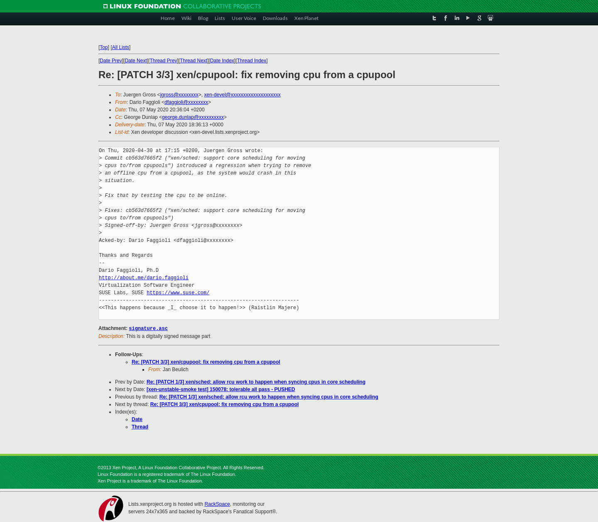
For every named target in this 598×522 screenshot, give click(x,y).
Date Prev (111, 61)
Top (104, 47)
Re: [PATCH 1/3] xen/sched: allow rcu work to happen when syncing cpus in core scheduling (256, 381)
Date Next (136, 61)
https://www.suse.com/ (178, 292)
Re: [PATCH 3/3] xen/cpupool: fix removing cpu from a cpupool (206, 361)
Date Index (222, 61)
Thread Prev (163, 61)
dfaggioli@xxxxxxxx (186, 102)
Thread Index (252, 61)
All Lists (120, 47)
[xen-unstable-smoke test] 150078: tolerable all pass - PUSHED (221, 389)
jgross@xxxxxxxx (179, 95)
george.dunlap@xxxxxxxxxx (193, 117)
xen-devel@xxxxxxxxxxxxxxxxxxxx (242, 95)
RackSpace (217, 504)
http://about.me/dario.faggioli (144, 277)
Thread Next (193, 61)
